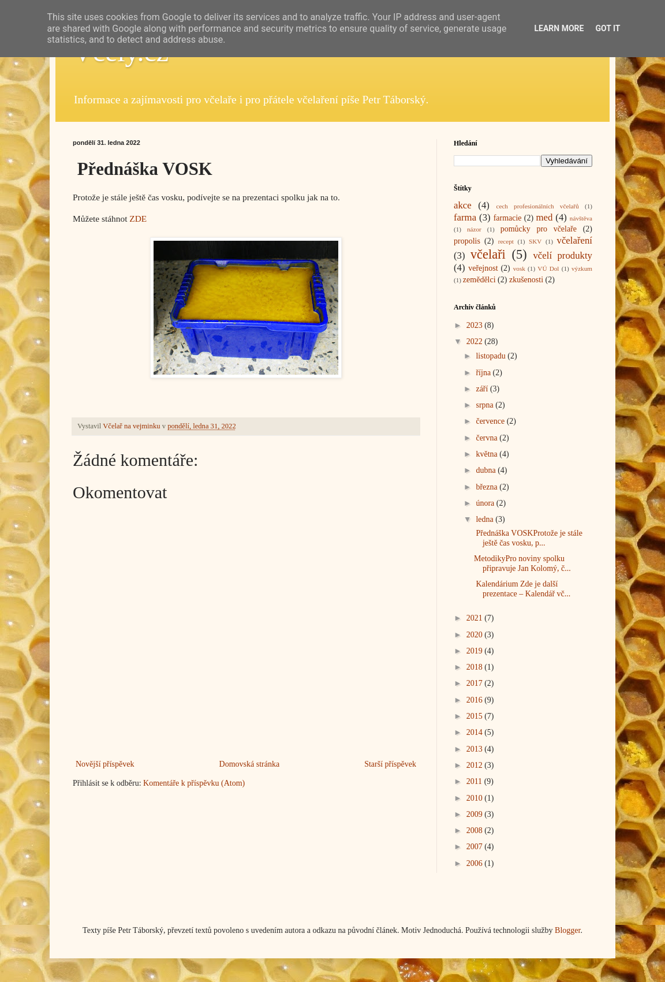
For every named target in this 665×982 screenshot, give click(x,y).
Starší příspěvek (390, 764)
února (486, 503)
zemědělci (479, 279)
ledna (485, 519)
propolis (467, 241)
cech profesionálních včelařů (537, 206)
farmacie (508, 218)
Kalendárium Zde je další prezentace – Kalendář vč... (522, 589)
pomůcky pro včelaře (538, 229)
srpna (485, 405)
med (544, 217)
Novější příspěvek (105, 764)
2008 (475, 830)
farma (465, 217)
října (484, 372)
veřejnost (483, 268)
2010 (475, 798)
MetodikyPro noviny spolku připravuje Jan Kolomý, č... (522, 563)
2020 (475, 634)
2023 (475, 325)
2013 (475, 749)
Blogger (567, 930)
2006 (475, 863)
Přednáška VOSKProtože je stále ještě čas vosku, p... (528, 538)
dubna (487, 470)
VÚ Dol (548, 268)
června (487, 438)
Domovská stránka (249, 764)
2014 (475, 732)
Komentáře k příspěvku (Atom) (194, 783)
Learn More (559, 28)
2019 (475, 651)
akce (463, 205)
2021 (475, 618)
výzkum (581, 268)
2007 (475, 846)
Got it (607, 28)
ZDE (138, 218)
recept (506, 241)
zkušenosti (526, 279)
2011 (475, 781)
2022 (475, 341)
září (483, 388)
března (487, 487)
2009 (475, 814)
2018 (475, 667)
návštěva (581, 218)
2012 (475, 765)
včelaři (488, 254)
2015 (475, 716)
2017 (475, 683)
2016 (475, 700)
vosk (519, 268)
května (487, 454)
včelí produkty (562, 255)
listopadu (491, 356)
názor (474, 229)
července (491, 421)
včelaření (575, 240)
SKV (535, 241)
